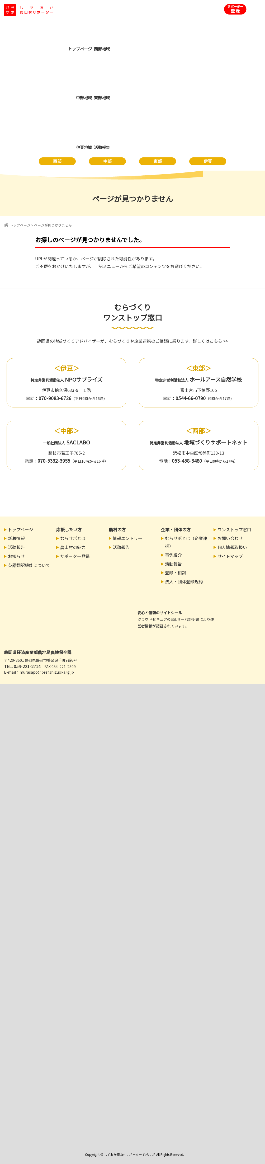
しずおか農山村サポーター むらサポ (129, 1154)
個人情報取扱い (232, 547)
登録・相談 (175, 572)
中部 (107, 161)
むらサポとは (73, 538)
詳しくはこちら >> (210, 341)
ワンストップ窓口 (234, 529)
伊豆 (208, 161)
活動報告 (16, 547)
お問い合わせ (230, 538)
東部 (157, 161)
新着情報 (16, 538)
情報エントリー (127, 538)
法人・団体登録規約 (184, 581)
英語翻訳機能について (29, 565)
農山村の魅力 (73, 547)
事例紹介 (173, 555)
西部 (57, 161)
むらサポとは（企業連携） (186, 542)
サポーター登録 (75, 556)
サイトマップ (230, 556)
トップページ (20, 225)
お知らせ (16, 556)
